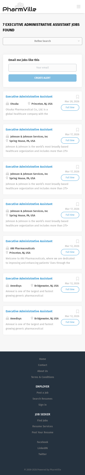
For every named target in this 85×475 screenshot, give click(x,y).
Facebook (42, 442)
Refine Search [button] (42, 41)
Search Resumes (42, 398)
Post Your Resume (42, 432)
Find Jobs (42, 420)
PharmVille (55, 469)
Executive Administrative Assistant (29, 96)
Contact (42, 365)
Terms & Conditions (42, 377)
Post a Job (42, 392)
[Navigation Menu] (78, 6)
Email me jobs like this (23, 60)
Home (42, 359)
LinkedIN (43, 448)
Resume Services (42, 426)
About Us (42, 371)
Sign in (42, 404)
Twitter (42, 454)
